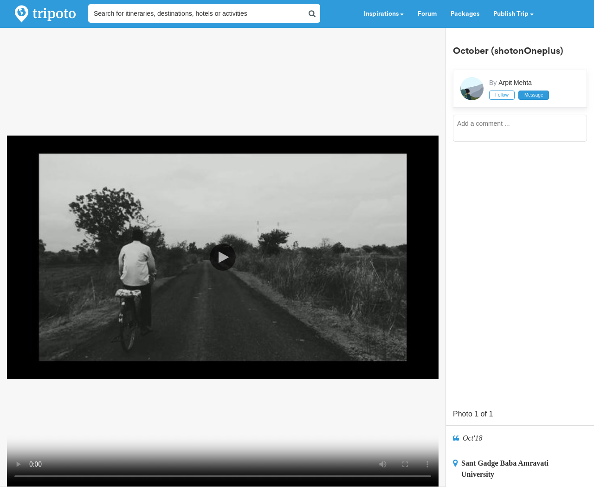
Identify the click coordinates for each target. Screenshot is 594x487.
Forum (427, 14)
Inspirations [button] (384, 14)
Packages (465, 14)
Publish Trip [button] (513, 14)
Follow (502, 94)
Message (533, 94)
